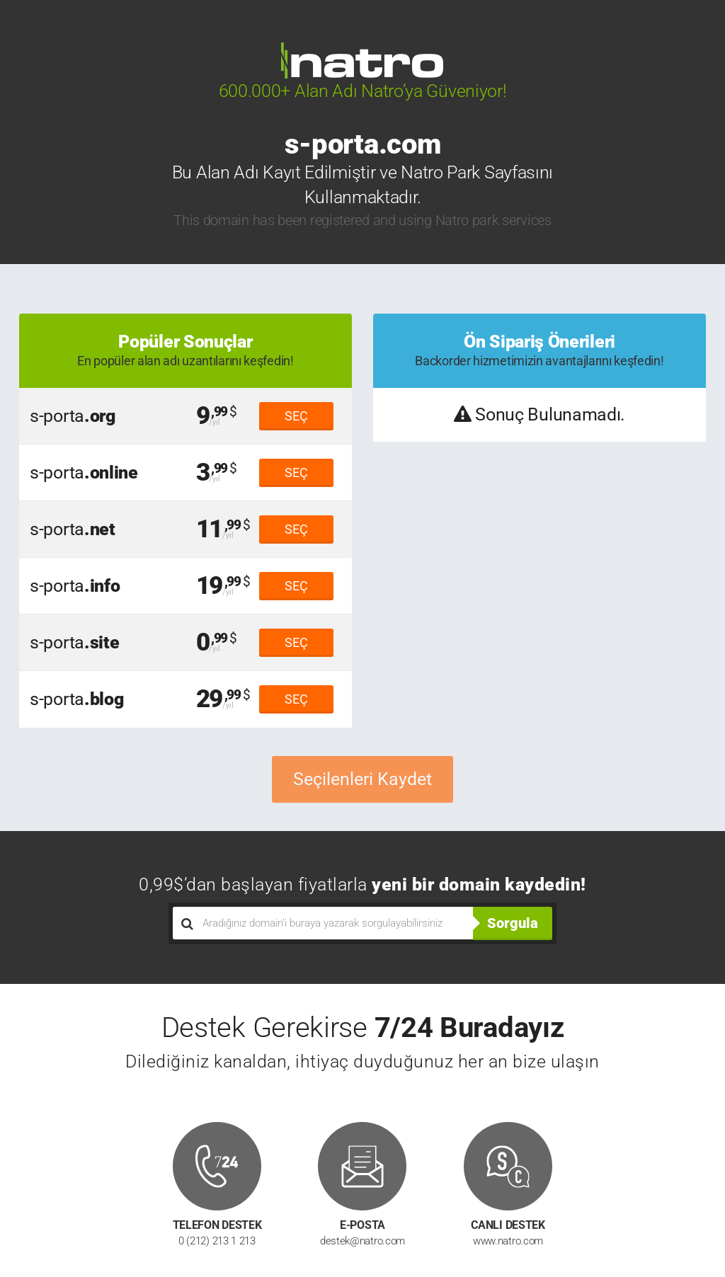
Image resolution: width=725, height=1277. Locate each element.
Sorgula (512, 923)
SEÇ (296, 415)
